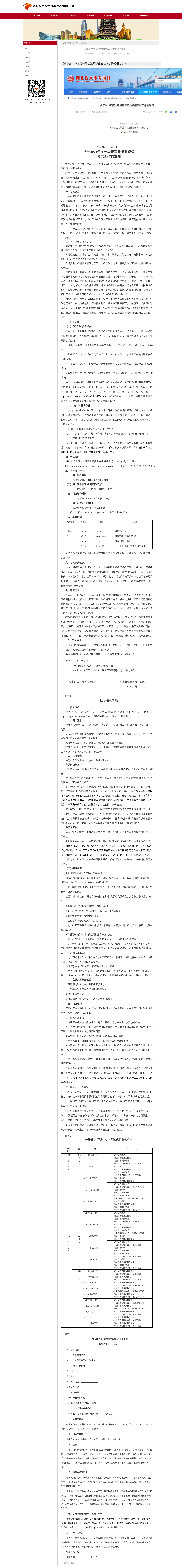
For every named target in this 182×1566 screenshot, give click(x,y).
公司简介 (54, 16)
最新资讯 (27, 48)
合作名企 (27, 75)
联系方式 (126, 16)
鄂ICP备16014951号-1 (152, 1561)
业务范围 (72, 16)
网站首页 (36, 16)
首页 (77, 43)
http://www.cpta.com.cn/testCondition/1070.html (83, 396)
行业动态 (90, 16)
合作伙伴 (144, 16)
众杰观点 (108, 16)
